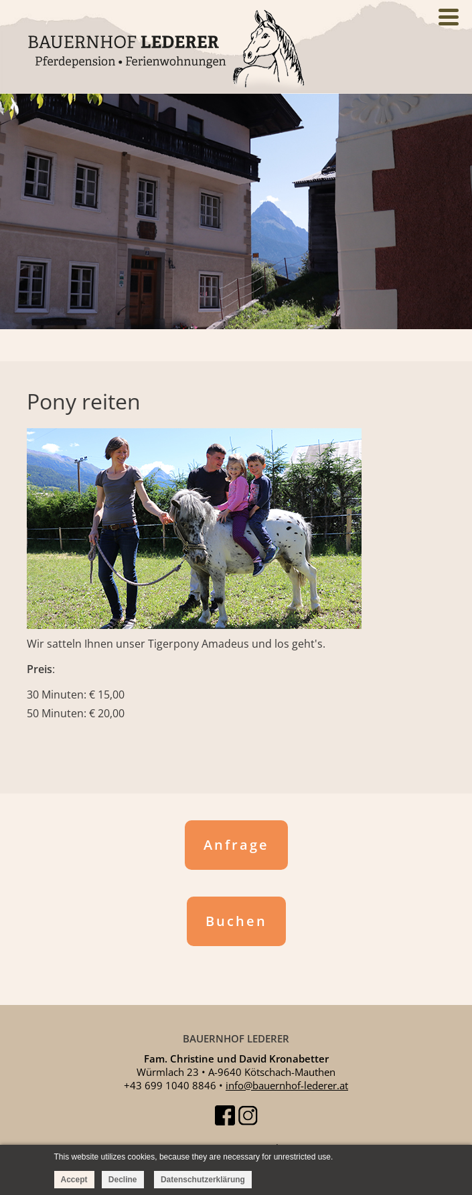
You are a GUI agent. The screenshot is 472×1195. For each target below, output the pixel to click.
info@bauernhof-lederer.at (287, 1085)
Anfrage (236, 845)
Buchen (236, 921)
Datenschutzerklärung (203, 1179)
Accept (74, 1179)
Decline (122, 1179)
